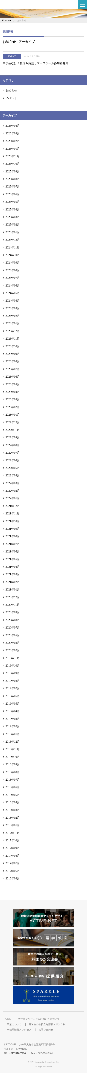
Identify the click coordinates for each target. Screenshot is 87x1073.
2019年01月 (13, 734)
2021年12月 (13, 505)
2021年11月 (13, 513)
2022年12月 (13, 422)
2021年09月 (13, 528)
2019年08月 (13, 680)
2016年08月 (13, 878)
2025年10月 (13, 163)
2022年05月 (13, 467)
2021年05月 (13, 559)
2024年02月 (13, 315)
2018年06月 (13, 787)
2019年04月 (13, 711)
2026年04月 (13, 125)
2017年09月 (13, 847)
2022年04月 (13, 475)
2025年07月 (13, 186)
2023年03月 (13, 399)
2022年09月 (13, 437)
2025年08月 (13, 179)
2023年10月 (13, 346)
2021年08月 (13, 536)
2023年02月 (13, 407)
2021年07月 (13, 543)
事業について (14, 1024)
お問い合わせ (46, 1029)
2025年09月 (13, 171)
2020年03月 (13, 642)
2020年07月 (13, 627)
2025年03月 (13, 217)
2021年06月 (13, 551)
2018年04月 (13, 802)
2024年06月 (13, 285)
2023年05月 (13, 384)
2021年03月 (13, 574)
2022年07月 (13, 452)
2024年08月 (13, 270)
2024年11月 (13, 247)
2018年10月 (13, 756)
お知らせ (11, 90)
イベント (11, 98)
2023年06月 (13, 376)
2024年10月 (13, 255)
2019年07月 (13, 688)
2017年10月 (13, 840)
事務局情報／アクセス (19, 1029)
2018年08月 (13, 772)
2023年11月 (13, 338)
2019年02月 (13, 726)
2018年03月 (13, 809)
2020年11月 (13, 604)
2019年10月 (13, 665)
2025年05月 (13, 201)
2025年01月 (13, 232)
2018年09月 (13, 764)
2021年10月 (13, 521)
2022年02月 (13, 490)
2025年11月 (13, 156)
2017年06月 (13, 870)
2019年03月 (13, 718)
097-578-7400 (18, 1053)
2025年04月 (13, 209)
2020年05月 (13, 635)
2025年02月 (13, 224)
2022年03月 (13, 483)
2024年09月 (13, 262)
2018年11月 (13, 749)
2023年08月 (13, 361)
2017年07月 (13, 863)
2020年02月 (13, 650)
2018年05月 (13, 794)
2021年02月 (13, 582)
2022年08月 (13, 445)
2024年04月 (13, 300)
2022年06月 (13, 460)
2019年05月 (13, 703)
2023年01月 (13, 414)
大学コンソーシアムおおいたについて (39, 1018)
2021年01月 (13, 589)
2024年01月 (13, 323)
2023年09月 (13, 353)
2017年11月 (13, 832)
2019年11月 (13, 658)
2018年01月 (13, 825)
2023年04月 (13, 391)
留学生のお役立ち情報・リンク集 (47, 1024)
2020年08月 (13, 620)
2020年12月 (13, 597)
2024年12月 (13, 239)
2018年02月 (13, 817)
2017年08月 (13, 855)
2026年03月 (13, 133)
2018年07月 (13, 779)
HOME (8, 20)
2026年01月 (13, 148)
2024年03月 (13, 308)
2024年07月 (13, 277)
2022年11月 (13, 429)
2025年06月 (13, 194)
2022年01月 (13, 498)
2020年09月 (13, 612)
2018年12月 (13, 741)
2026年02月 (13, 140)
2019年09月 (13, 673)
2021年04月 (13, 566)
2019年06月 (13, 696)
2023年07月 (13, 369)
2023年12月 (13, 331)
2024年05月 (13, 293)
